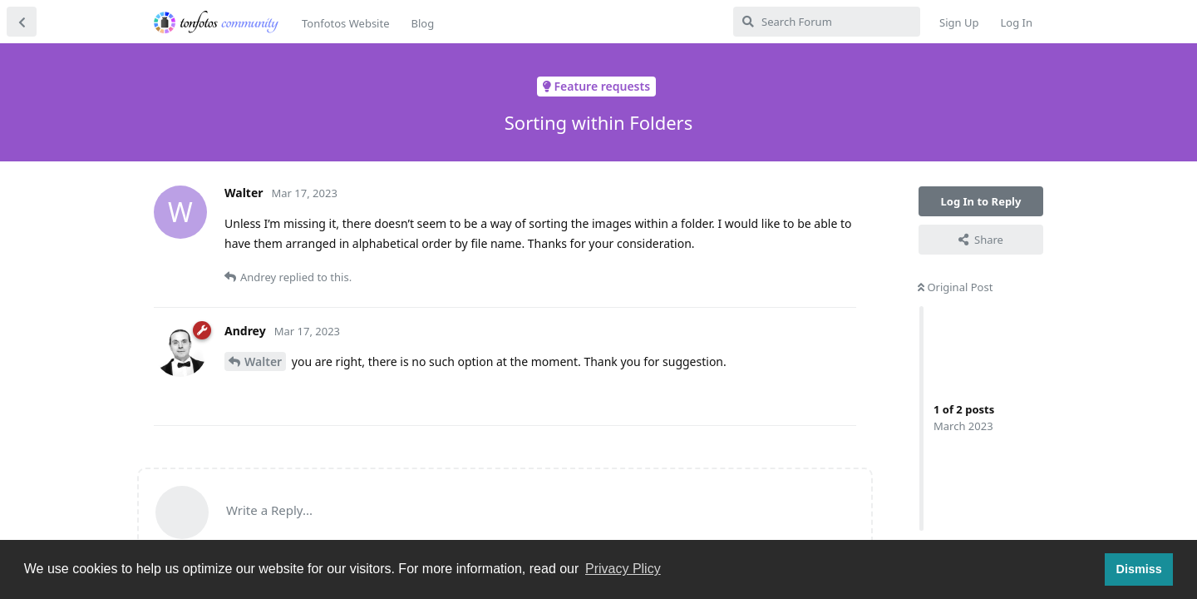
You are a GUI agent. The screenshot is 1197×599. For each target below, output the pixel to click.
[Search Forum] (826, 22)
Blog (422, 23)
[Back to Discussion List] (22, 22)
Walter (263, 361)
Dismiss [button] (1138, 569)
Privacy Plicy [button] (623, 569)
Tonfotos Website (345, 23)
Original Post (955, 287)
